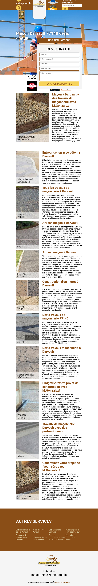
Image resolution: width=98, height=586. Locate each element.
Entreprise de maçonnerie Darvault (70, 537)
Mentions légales (62, 582)
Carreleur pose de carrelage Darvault (72, 531)
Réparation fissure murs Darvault (40, 538)
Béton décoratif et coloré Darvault (23, 531)
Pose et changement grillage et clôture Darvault (57, 537)
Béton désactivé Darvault (39, 531)
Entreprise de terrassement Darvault (21, 537)
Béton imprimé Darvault (55, 531)
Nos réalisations (59, 40)
